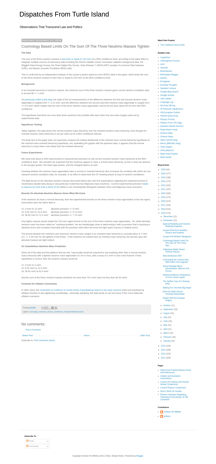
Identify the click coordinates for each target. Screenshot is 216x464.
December (168, 216)
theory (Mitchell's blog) (170, 143)
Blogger (139, 456)
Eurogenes (165, 81)
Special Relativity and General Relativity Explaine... (176, 225)
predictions (58, 312)
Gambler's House (168, 88)
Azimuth (164, 68)
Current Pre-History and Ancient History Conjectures (174, 383)
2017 (163, 205)
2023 (163, 181)
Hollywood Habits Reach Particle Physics (174, 250)
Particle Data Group (169, 116)
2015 (163, 213)
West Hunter (165, 157)
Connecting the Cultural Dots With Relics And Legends (176, 261)
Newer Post (27, 335)
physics (50, 312)
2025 (163, 173)
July (165, 317)
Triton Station (166, 147)
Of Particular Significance (171, 109)
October (167, 305)
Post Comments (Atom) (44, 340)
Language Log (166, 102)
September (168, 309)
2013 (163, 350)
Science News (166, 136)
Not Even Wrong (167, 105)
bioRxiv (163, 78)
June (165, 321)
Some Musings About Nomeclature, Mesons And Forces (176, 268)
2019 (163, 197)
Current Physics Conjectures (173, 387)
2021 (163, 189)
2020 (163, 193)
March (166, 333)
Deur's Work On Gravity (171, 391)
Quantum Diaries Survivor (171, 126)
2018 (163, 201)
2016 (163, 209)
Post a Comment (33, 330)
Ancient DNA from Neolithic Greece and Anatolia (175, 231)
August (166, 313)
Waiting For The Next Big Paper (177, 288)
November (168, 220)
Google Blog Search (169, 92)
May (165, 325)
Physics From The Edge (171, 123)
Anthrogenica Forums (170, 61)
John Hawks (165, 98)
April (165, 329)
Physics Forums (167, 119)
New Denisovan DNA (172, 256)
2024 (163, 177)
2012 (163, 354)
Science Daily (166, 133)
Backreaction (166, 71)
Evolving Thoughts (168, 85)
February (167, 337)
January (167, 341)
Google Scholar (167, 95)
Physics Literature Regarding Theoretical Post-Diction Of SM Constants (174, 397)
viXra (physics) (167, 150)
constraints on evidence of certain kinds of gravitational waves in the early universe (80, 290)
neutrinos (42, 312)
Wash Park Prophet (169, 154)
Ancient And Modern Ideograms (177, 236)
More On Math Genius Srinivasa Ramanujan (174, 292)
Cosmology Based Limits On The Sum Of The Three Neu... (175, 243)
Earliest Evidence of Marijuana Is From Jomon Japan (176, 276)
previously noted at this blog (38, 99)
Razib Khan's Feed (168, 129)
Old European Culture (170, 112)
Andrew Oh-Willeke (172, 412)
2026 (163, 169)
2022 (163, 185)
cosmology (33, 312)
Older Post (145, 335)
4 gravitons (165, 57)
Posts (30, 441)
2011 (163, 358)
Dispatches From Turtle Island (64, 14)
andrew (167, 416)
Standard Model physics (74, 312)
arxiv (162, 64)
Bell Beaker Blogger (169, 74)
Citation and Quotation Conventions (170, 377)
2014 (163, 346)
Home (86, 335)
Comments (32, 446)
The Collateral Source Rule (172, 45)
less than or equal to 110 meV (76, 59)
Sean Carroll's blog (168, 140)
